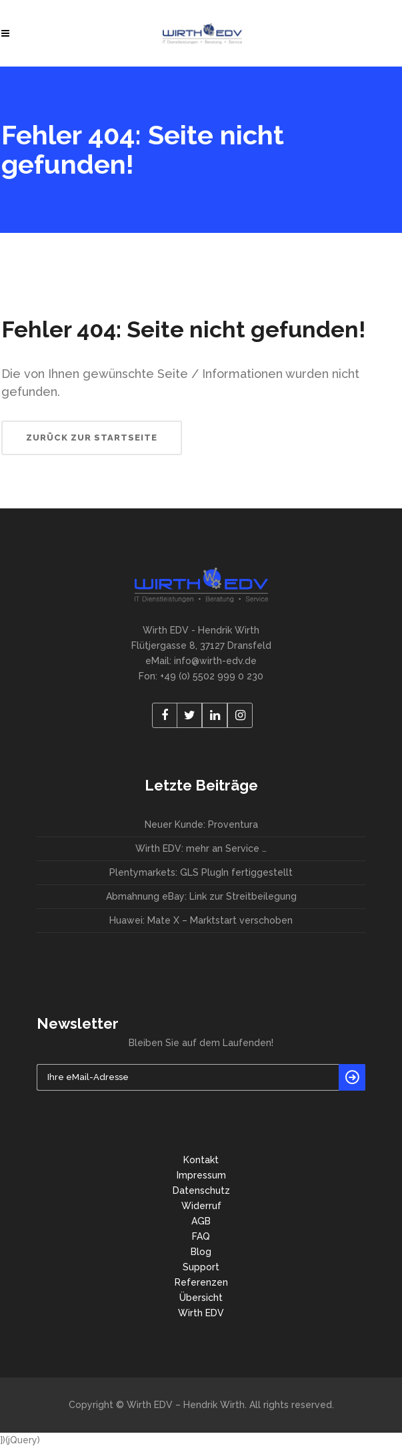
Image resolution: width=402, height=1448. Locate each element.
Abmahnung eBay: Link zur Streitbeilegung (201, 896)
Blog (201, 1251)
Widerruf (201, 1205)
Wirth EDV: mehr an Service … (201, 848)
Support (201, 1267)
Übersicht (201, 1297)
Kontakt (201, 1160)
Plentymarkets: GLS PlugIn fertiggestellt (201, 872)
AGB (201, 1221)
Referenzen (201, 1282)
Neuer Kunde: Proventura (201, 824)
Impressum (201, 1175)
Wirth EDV (201, 1313)
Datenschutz (201, 1190)
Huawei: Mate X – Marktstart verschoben (201, 920)
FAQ (201, 1236)
